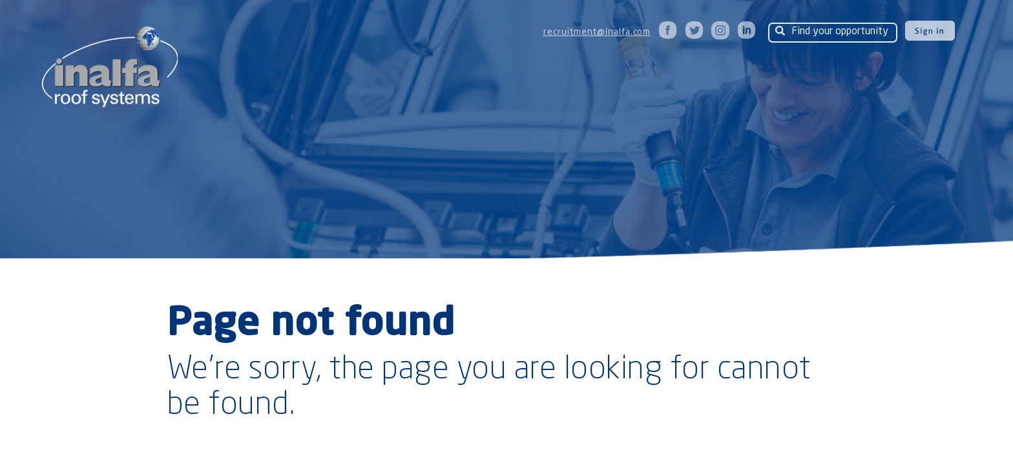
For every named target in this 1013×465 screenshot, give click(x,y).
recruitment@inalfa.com (597, 32)
